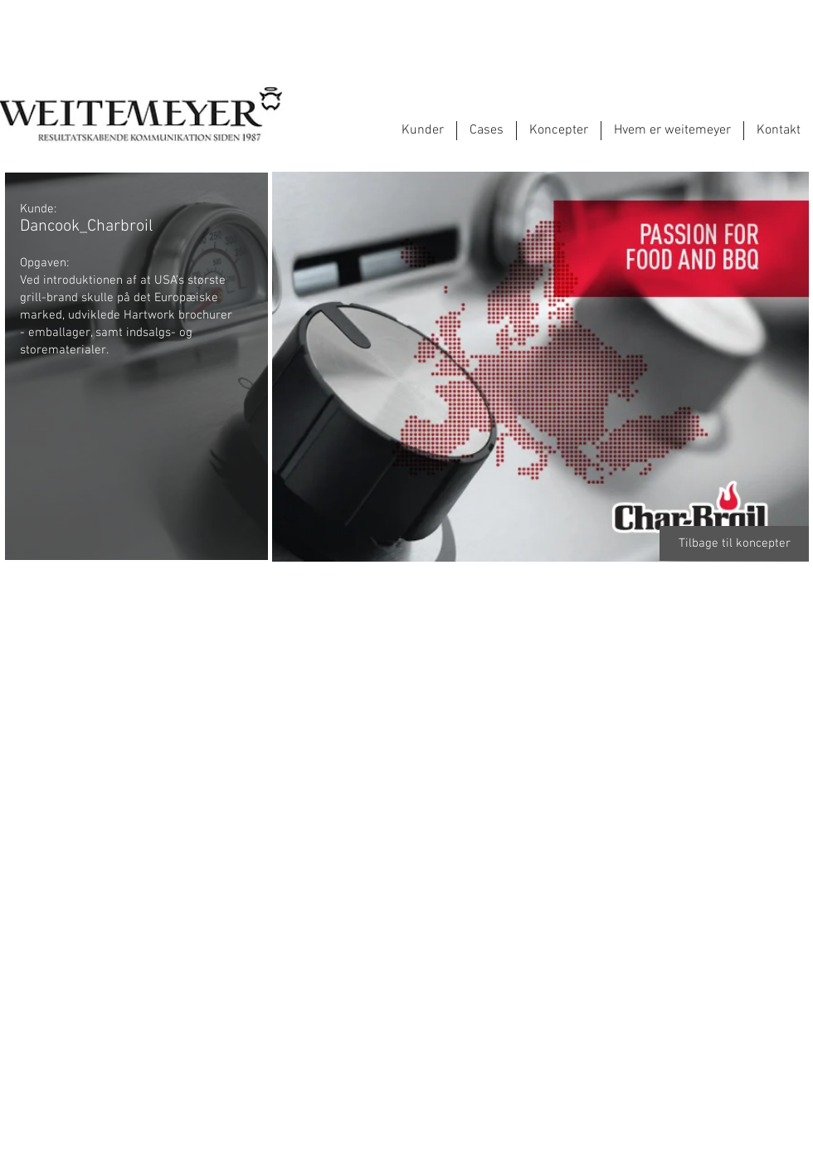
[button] (135, 654)
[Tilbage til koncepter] (734, 543)
